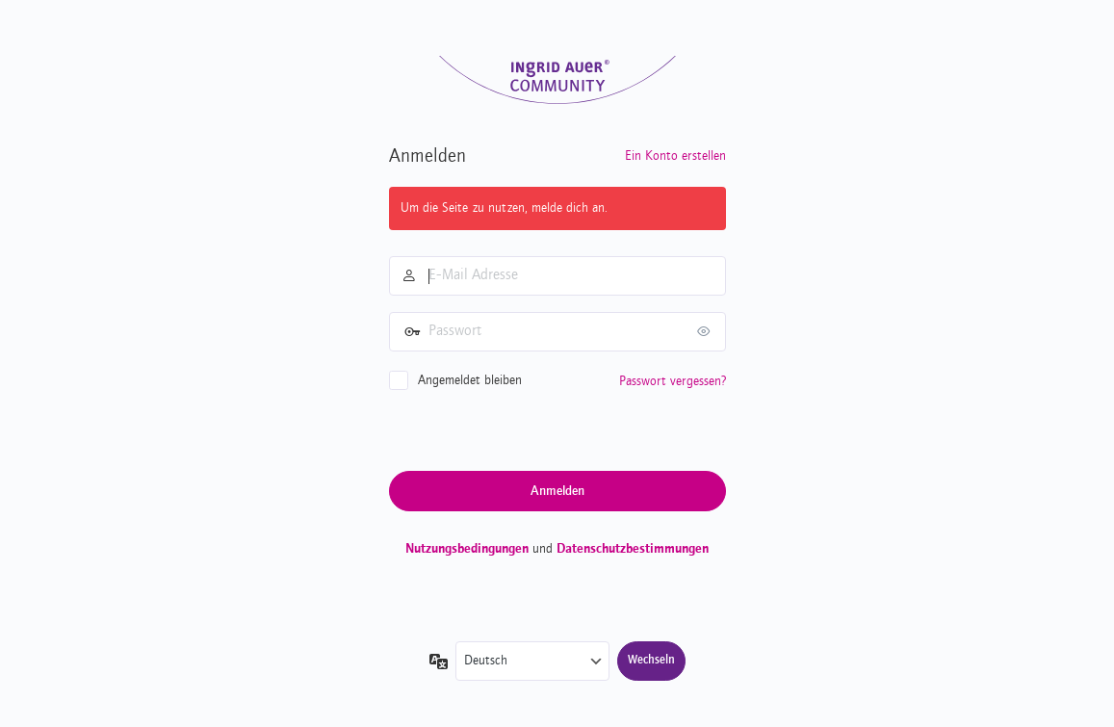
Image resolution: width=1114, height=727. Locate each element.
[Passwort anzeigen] (706, 331)
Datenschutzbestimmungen (633, 549)
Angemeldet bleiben (470, 380)
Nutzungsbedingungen (467, 549)
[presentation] (535, 429)
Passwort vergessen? (672, 381)
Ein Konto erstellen (675, 156)
